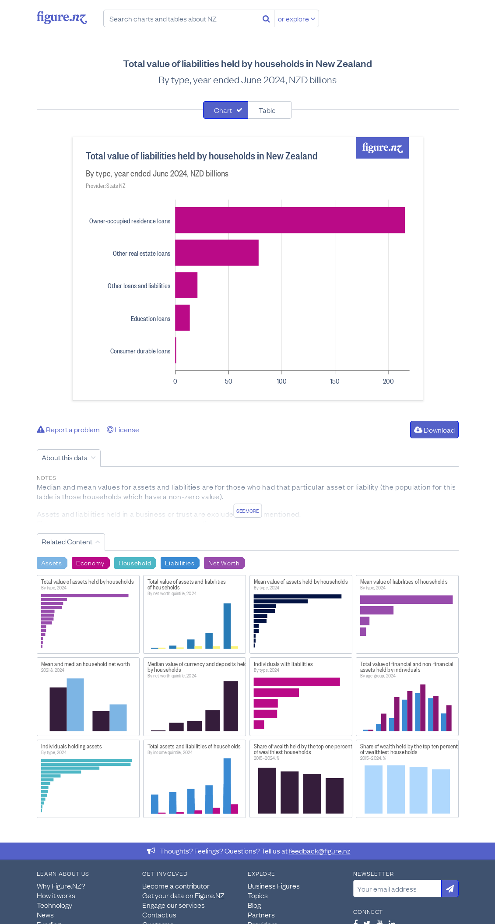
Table (267, 110)
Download (434, 429)
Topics (258, 895)
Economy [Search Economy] (90, 562)
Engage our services (173, 905)
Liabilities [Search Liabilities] (179, 562)
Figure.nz (62, 17)
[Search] (266, 18)
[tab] (225, 110)
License (123, 429)
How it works (56, 895)
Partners (261, 914)
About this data (65, 457)
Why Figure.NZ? (61, 885)
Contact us (159, 914)
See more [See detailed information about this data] (247, 511)
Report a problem (68, 429)
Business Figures (274, 885)
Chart (223, 110)
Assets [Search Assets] (51, 562)
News (45, 914)
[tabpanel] (248, 268)
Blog (254, 905)
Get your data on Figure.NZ (183, 895)
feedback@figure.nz (320, 850)
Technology (54, 905)
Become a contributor (176, 885)
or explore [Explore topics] (297, 18)
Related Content (67, 541)
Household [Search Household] (135, 562)
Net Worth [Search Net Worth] (223, 562)
